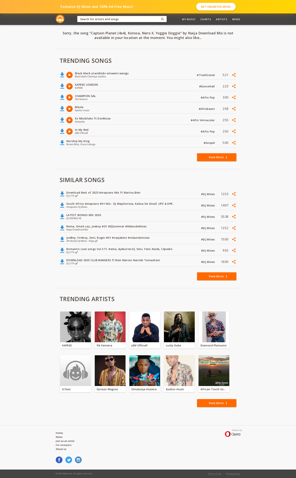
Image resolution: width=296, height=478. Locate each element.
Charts (205, 19)
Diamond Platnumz (213, 345)
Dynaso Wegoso (107, 389)
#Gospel (210, 143)
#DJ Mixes (208, 194)
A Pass (66, 389)
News (59, 437)
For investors (64, 445)
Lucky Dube (173, 345)
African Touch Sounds (213, 389)
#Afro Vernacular (203, 120)
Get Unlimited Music (216, 6)
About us (61, 449)
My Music (188, 19)
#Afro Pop (208, 97)
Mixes (236, 19)
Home (59, 433)
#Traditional (206, 75)
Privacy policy (233, 473)
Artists (221, 19)
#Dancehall (207, 86)
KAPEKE (67, 345)
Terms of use (214, 473)
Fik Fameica (104, 345)
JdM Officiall (139, 345)
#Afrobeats (207, 109)
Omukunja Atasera (144, 389)
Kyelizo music (175, 389)
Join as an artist (65, 441)
